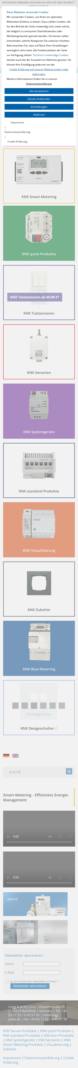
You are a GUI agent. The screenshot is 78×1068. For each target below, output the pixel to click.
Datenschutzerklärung (39, 83)
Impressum (17, 122)
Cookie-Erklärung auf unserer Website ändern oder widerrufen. (38, 72)
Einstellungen (39, 107)
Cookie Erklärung (17, 141)
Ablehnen (39, 115)
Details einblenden (38, 99)
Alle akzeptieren (39, 91)
